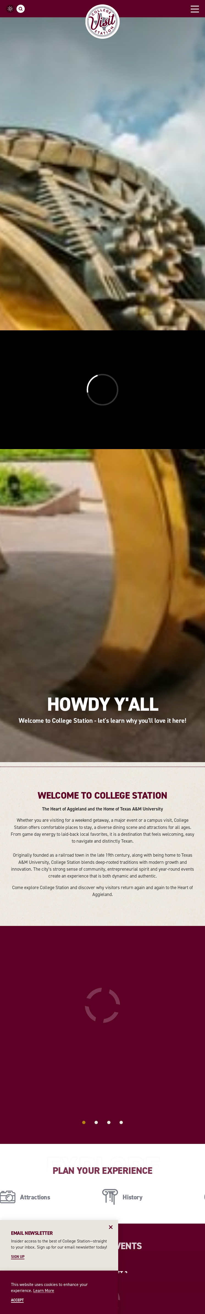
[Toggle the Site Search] (20, 9)
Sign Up (17, 1257)
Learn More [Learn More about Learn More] (43, 1290)
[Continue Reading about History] (124, 845)
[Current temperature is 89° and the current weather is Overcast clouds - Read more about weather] (10, 9)
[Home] (102, 21)
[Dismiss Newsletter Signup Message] (110, 1227)
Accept (17, 1300)
